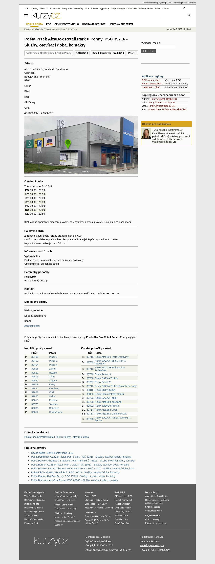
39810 (90, 389)
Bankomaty (68, 492)
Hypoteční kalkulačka (33, 519)
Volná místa (67, 505)
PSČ (48, 24)
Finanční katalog (152, 507)
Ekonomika (90, 504)
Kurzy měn (67, 9)
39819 (34, 384)
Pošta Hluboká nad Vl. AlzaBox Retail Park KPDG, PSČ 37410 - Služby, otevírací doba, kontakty (84, 468)
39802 (90, 405)
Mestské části (179, 109)
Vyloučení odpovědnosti (98, 541)
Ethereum (108, 508)
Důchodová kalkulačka (34, 500)
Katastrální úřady (122, 504)
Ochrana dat (92, 536)
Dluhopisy (89, 500)
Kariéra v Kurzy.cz (150, 541)
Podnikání (37, 29)
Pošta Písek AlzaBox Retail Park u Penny (48, 53)
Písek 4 (53, 364)
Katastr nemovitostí (152, 83)
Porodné (71, 517)
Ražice (53, 372)
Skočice (53, 404)
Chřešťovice (56, 412)
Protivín (53, 400)
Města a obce (121, 496)
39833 (34, 408)
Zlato (87, 9)
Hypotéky (104, 9)
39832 (34, 392)
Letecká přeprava (121, 24)
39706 (90, 378)
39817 (34, 412)
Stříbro (108, 516)
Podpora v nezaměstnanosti (67, 521)
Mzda (68, 508)
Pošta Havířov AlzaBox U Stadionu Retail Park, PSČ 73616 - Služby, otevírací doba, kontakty (83, 460)
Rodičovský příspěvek (34, 511)
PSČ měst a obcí (151, 80)
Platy (74, 508)
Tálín (52, 376)
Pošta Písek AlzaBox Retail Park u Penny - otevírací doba (56, 436)
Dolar (73, 500)
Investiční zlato (97, 516)
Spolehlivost (162, 496)
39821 (34, 388)
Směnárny (59, 500)
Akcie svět (55, 9)
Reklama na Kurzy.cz (151, 536)
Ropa (87, 520)
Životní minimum (31, 515)
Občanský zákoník (123, 511)
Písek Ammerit (103, 374)
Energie (121, 9)
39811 (34, 400)
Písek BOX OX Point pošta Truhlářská (110, 369)
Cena (153, 496)
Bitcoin (94, 9)
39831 (34, 380)
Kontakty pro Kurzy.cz (152, 545)
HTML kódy (163, 549)
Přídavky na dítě (31, 504)
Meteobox (177, 3)
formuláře (125, 523)
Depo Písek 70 (103, 382)
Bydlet (184, 3)
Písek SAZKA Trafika (106, 378)
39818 (34, 368)
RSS (152, 549)
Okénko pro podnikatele (156, 123)
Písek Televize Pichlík (107, 405)
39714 (90, 409)
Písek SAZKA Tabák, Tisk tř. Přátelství (110, 362)
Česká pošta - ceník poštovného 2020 (52, 452)
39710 (90, 386)
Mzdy (104, 504)
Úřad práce (59, 508)
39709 (90, 362)
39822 (34, 372)
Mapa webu (156, 511)
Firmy (154, 99)
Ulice (157, 109)
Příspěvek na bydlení (33, 508)
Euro (68, 500)
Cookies (105, 536)
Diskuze (165, 9)
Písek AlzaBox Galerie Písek (111, 413)
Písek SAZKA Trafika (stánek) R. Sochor (113, 419)
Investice (89, 492)
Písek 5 (53, 356)
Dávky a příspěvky (63, 513)
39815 (34, 376)
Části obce (165, 109)
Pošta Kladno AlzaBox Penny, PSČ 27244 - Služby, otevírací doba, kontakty (73, 476)
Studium (192, 3)
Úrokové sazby (61, 496)
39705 (34, 356)
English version (152, 515)
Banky (58, 492)
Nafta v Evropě (91, 523)
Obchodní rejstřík (150, 3)
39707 (90, 382)
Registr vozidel (152, 500)
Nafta (106, 520)
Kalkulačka (131, 9)
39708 (90, 419)
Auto (147, 496)
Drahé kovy (90, 512)
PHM (93, 520)
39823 (90, 394)
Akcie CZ (44, 9)
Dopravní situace (93, 24)
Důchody (58, 525)
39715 (90, 356)
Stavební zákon (122, 519)
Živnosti (161, 99)
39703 (90, 397)
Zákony (142, 9)
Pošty (68, 29)
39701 (34, 360)
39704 (34, 364)
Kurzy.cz (27, 29)
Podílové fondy (101, 500)
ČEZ (94, 496)
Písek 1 (53, 360)
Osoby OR (171, 99)
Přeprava (47, 29)
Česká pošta (58, 29)
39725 (90, 401)
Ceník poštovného (66, 24)
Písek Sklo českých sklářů (109, 394)
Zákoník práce (121, 515)
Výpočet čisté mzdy (33, 496)
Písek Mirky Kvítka (105, 389)
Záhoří (52, 368)
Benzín (100, 520)
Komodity (78, 9)
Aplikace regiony (152, 76)
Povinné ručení (31, 523)
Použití (143, 549)
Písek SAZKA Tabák (106, 397)
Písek (74, 29)
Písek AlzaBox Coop (106, 409)
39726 (90, 374)
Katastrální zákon (151, 87)
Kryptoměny (90, 508)
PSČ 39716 (82, 53)
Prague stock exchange (155, 523)
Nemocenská (60, 517)
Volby (147, 511)
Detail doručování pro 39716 (108, 53)
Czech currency (152, 519)
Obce (151, 109)
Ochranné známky (123, 508)
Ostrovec (54, 408)
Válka (157, 9)
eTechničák (158, 503)
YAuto (168, 3)
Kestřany (54, 388)
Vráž (51, 392)
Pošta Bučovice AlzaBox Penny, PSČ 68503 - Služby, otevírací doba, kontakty (74, 480)
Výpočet (41, 492)
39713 (90, 368)
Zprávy (34, 9)
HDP (99, 504)
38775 (34, 404)
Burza (87, 496)
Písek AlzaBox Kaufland (108, 401)
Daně (117, 523)
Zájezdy (161, 3)
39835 (34, 396)
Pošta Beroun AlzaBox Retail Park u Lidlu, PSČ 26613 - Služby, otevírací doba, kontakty (80, 464)
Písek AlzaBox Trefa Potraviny (111, 356)
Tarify (113, 9)
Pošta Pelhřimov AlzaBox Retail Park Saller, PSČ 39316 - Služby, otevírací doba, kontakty (81, 456)
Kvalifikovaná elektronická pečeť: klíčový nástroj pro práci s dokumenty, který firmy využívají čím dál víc (171, 137)
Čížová (53, 380)
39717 (90, 413)
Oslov (52, 396)
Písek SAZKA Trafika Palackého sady (116, 386)
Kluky (52, 384)
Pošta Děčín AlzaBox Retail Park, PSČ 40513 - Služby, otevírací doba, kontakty (75, 472)
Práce (150, 9)
